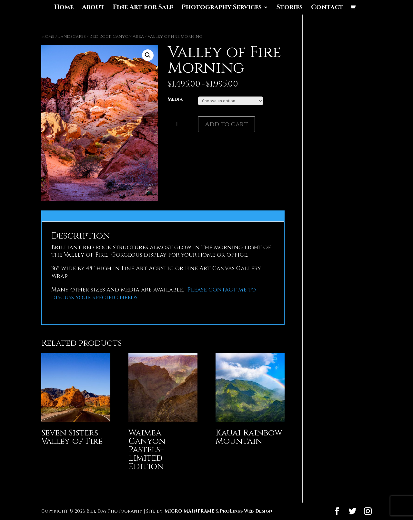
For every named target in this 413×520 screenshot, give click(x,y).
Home (64, 8)
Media (175, 99)
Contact (327, 8)
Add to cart (226, 124)
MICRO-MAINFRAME (189, 511)
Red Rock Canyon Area (116, 36)
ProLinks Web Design (246, 511)
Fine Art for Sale (143, 8)
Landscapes (72, 36)
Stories (290, 8)
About (93, 8)
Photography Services (222, 8)
